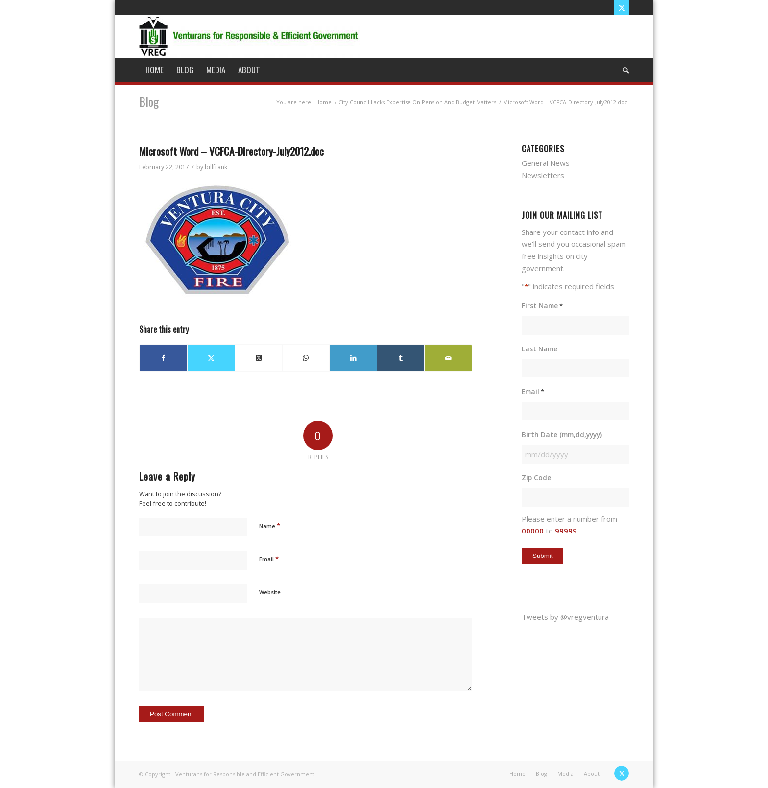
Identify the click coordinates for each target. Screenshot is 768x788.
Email (269, 559)
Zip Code (536, 477)
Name (269, 525)
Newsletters (543, 175)
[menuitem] (154, 70)
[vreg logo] (249, 36)
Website (270, 592)
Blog (149, 101)
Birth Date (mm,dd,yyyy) (562, 434)
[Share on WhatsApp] (306, 358)
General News (546, 163)
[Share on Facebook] (163, 358)
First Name (542, 306)
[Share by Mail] (448, 358)
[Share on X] (211, 358)
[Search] (622, 70)
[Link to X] (621, 7)
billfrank (216, 167)
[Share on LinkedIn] (353, 358)
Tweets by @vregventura (565, 617)
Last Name (539, 348)
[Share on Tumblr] (400, 358)
